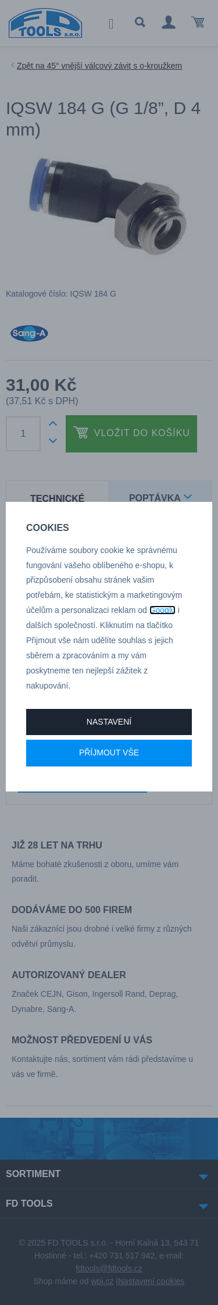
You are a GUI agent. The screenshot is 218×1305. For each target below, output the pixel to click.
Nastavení (109, 721)
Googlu (162, 610)
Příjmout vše (109, 752)
